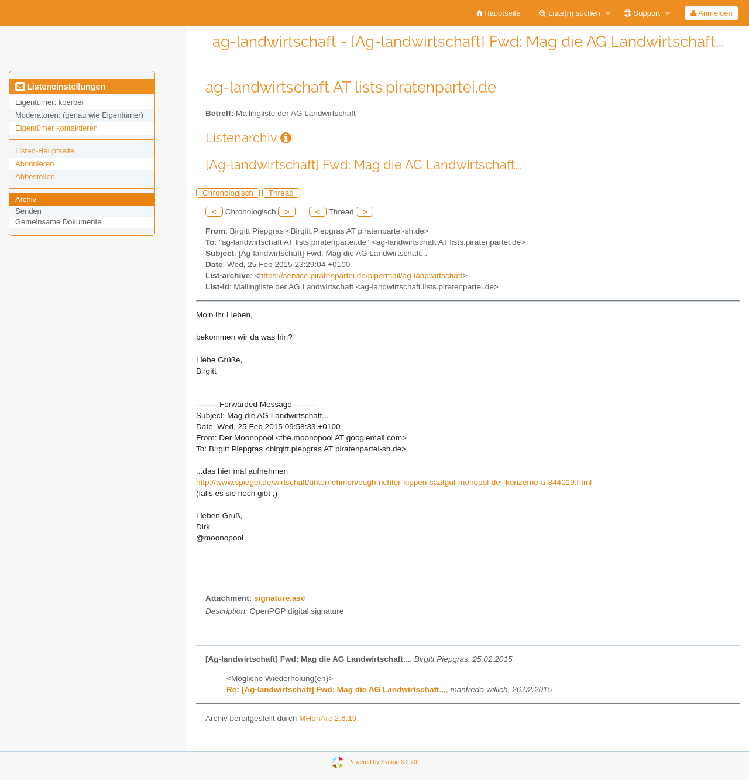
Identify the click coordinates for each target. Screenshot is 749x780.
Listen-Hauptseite (44, 150)
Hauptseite (499, 13)
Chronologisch (227, 193)
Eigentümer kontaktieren (56, 128)
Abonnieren (34, 163)
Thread (281, 193)
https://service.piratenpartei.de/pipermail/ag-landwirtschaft (361, 275)
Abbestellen (35, 176)
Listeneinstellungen (60, 86)
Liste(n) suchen (569, 13)
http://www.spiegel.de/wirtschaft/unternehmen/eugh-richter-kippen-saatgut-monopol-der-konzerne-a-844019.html (394, 482)
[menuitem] (499, 13)
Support (642, 13)
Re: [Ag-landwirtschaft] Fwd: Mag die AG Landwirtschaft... (336, 689)
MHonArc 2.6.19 (327, 718)
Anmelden (711, 13)
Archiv (25, 199)
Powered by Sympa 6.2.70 (382, 762)
